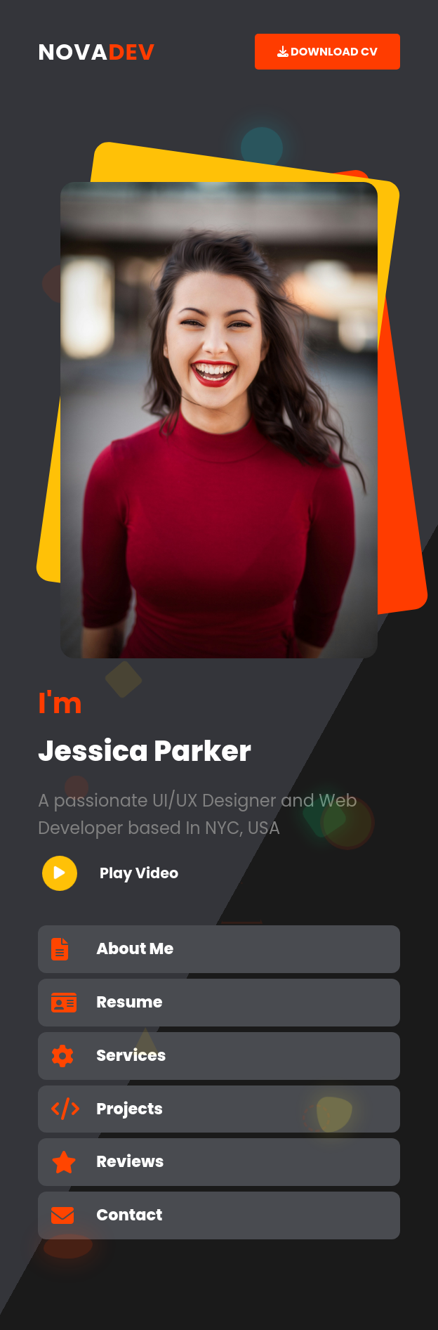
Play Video (110, 873)
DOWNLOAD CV (327, 52)
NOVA (96, 51)
